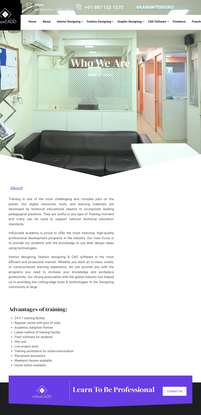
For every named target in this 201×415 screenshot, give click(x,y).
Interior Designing (69, 21)
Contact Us (174, 391)
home (32, 21)
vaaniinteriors (155, 7)
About (46, 21)
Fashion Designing (99, 21)
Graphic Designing (129, 21)
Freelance (179, 21)
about (108, 75)
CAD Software (157, 21)
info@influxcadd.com (53, 10)
